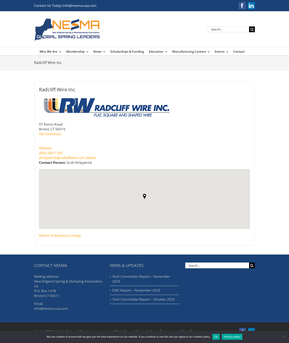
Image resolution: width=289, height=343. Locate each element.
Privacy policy (232, 336)
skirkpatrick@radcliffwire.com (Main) (67, 157)
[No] (284, 337)
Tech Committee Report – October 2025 (143, 299)
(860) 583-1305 (51, 153)
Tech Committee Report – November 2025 (141, 279)
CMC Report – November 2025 (136, 290)
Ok (216, 336)
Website (45, 148)
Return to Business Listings (60, 235)
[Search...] (228, 29)
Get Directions (50, 134)
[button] (144, 196)
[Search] (252, 29)
